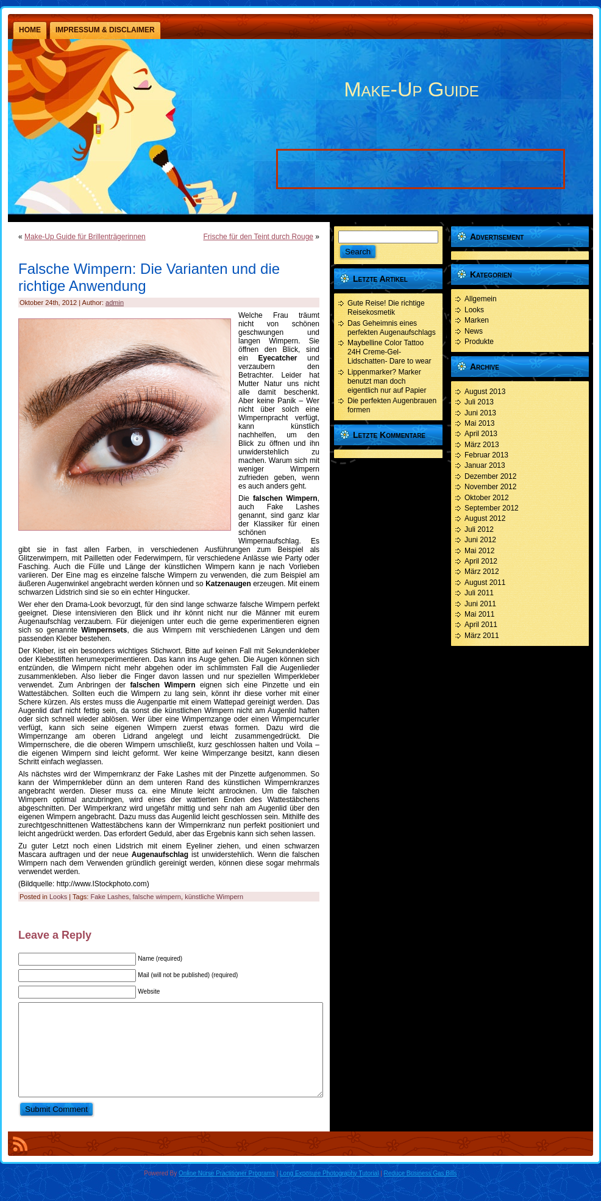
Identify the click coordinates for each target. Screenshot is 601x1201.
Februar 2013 (486, 455)
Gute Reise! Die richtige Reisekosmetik (386, 308)
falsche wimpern (157, 896)
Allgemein (480, 299)
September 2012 (491, 508)
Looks (58, 896)
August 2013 (484, 391)
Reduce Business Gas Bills (420, 1191)
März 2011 (481, 635)
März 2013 (481, 444)
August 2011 (484, 582)
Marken (476, 320)
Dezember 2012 (490, 476)
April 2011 (480, 624)
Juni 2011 (480, 604)
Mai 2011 (479, 614)
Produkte (479, 341)
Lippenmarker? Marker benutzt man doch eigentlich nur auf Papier (386, 381)
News (473, 331)
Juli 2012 (479, 529)
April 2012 (480, 561)
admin (114, 302)
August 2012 (484, 518)
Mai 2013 (479, 423)
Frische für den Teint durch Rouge (258, 236)
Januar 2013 (484, 465)
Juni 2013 (480, 413)
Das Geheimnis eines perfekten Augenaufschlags (391, 328)
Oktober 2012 (486, 497)
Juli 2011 (479, 593)
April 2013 (480, 433)
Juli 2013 (479, 402)
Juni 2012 (480, 540)
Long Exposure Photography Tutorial (329, 1191)
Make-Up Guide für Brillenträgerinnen (85, 236)
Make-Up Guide (411, 89)
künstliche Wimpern (214, 896)
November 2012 (490, 486)
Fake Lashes (109, 896)
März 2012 (481, 571)
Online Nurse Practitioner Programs (227, 1191)
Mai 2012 (479, 551)
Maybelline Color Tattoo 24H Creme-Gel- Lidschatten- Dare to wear (389, 352)
